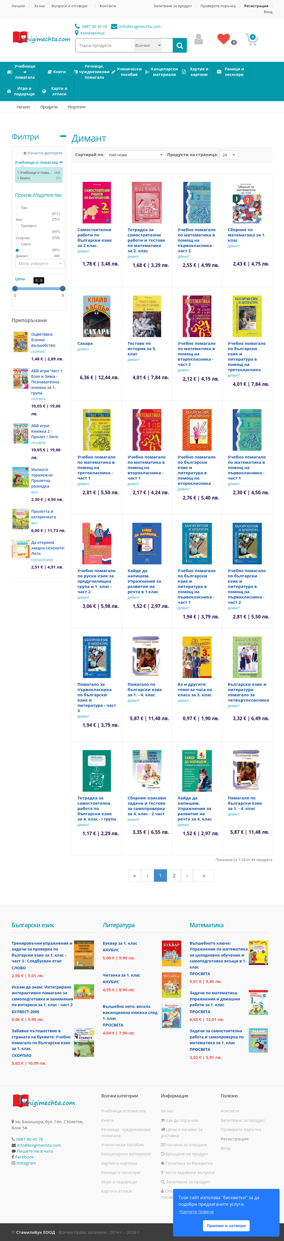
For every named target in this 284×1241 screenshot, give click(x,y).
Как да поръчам (179, 1120)
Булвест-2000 (25, 1011)
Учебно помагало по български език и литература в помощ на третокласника (247, 356)
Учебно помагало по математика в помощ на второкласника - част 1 (147, 467)
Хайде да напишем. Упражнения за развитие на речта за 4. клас (195, 808)
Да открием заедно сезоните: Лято (48, 548)
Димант (22, 256)
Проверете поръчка (218, 6)
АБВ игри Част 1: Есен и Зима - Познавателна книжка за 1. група (47, 382)
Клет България (42, 560)
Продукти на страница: (192, 154)
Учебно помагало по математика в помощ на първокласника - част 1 (247, 467)
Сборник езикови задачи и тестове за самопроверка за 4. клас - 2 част (147, 805)
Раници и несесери (120, 1172)
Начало (18, 6)
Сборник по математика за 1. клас (246, 235)
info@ (136, 26)
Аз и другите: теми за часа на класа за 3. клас (195, 689)
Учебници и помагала (36, 162)
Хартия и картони (119, 1163)
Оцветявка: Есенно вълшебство (43, 340)
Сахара (85, 343)
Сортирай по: (89, 154)
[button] (40, 263)
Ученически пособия (122, 1144)
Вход (268, 12)
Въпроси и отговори (70, 6)
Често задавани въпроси (188, 1172)
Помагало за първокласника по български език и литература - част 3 (96, 697)
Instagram (26, 1163)
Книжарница (90, 32)
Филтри (25, 136)
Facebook (24, 1157)
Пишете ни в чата (35, 1151)
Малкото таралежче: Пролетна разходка (42, 478)
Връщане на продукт (184, 1153)
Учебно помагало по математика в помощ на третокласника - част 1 (96, 467)
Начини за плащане (184, 1144)
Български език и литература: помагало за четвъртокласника (248, 692)
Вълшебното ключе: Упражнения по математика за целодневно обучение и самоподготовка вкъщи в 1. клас (219, 955)
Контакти (108, 6)
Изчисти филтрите (42, 153)
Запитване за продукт (173, 6)
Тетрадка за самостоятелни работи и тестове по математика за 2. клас (146, 240)
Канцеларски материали (126, 1153)
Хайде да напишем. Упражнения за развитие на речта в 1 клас (144, 581)
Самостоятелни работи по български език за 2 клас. (94, 237)
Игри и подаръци (119, 1181)
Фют (19, 220)
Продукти (48, 106)
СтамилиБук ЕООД (35, 1232)
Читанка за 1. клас (121, 975)
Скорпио (23, 238)
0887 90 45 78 (91, 26)
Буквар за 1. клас (120, 943)
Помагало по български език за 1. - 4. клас (145, 689)
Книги (25, 178)
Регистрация (256, 6)
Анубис (111, 949)
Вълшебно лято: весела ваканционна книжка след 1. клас (130, 1012)
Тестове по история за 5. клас (142, 348)
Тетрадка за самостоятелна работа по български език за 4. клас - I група (96, 808)
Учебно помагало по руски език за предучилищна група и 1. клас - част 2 (96, 581)
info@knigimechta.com (39, 1145)
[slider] (15, 288)
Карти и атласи (116, 1191)
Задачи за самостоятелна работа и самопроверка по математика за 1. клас (217, 1036)
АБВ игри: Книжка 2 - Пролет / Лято (44, 431)
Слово (19, 967)
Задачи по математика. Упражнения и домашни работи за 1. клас (215, 998)
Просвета (38, 399)
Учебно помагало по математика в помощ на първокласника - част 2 (197, 240)
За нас (39, 6)
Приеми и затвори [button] (226, 1225)
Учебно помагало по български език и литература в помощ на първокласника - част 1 (197, 586)
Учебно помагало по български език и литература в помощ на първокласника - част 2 (247, 586)
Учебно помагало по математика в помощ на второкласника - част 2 (197, 353)
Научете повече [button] (196, 1212)
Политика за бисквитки (187, 1163)
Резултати (76, 106)
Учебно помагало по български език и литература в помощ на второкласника (197, 470)
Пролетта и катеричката (43, 514)
